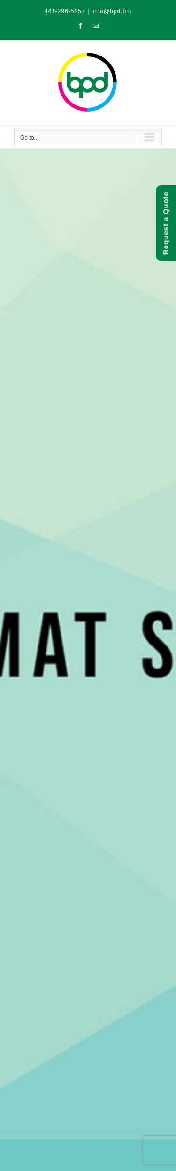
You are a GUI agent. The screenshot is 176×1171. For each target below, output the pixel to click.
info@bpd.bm (112, 11)
